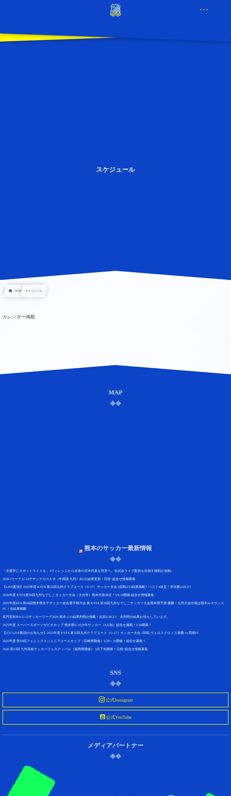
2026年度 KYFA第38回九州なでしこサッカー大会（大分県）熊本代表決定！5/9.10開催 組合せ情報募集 (78, 595)
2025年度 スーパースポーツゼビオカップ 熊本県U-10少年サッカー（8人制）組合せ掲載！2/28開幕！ (77, 625)
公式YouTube (119, 717)
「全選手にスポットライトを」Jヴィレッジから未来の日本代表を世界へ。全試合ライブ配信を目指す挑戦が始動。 (88, 571)
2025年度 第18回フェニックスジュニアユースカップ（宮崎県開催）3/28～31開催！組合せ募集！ (74, 641)
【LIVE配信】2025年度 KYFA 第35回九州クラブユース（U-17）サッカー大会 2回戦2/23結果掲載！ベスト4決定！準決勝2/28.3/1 (97, 587)
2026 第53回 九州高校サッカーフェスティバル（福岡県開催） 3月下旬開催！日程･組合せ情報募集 (75, 649)
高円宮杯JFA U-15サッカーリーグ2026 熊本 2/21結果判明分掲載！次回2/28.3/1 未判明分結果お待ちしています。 (86, 617)
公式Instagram (119, 700)
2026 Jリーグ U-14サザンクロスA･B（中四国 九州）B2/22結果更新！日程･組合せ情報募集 (69, 579)
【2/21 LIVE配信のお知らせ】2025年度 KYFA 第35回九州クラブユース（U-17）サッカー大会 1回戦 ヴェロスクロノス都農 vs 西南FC (101, 633)
